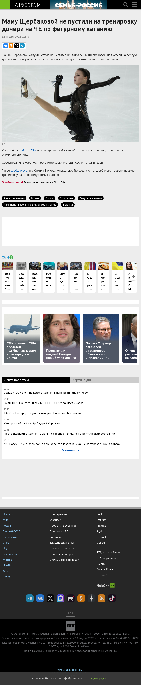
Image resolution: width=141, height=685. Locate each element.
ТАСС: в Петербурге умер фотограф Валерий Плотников (42, 413)
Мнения (8, 559)
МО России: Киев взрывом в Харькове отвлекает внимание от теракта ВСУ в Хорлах (62, 444)
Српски (101, 542)
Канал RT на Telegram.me (30, 598)
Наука (6, 548)
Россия (35, 198)
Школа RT (103, 575)
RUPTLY (101, 563)
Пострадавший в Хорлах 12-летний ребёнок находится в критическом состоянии (59, 433)
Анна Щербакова (14, 198)
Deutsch (101, 520)
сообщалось (18, 170)
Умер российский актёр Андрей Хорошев (32, 423)
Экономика (10, 537)
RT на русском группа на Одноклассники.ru (81, 598)
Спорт (49, 198)
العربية (99, 531)
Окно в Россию (106, 569)
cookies (79, 678)
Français (101, 525)
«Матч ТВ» (28, 150)
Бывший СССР (11, 531)
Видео (6, 577)
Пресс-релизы (58, 514)
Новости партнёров (61, 554)
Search (125, 1)
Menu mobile (135, 1)
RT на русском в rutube (71, 598)
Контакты (55, 537)
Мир (5, 520)
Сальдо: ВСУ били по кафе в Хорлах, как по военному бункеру (46, 392)
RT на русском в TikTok (112, 598)
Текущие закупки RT (62, 542)
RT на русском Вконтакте (40, 598)
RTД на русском (106, 558)
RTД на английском (108, 552)
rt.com (26, 638)
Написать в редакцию (63, 548)
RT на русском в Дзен (91, 598)
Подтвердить (98, 678)
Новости (8, 514)
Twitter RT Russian (50, 598)
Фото (6, 571)
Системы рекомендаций (64, 559)
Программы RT (59, 531)
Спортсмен (66, 198)
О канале (55, 520)
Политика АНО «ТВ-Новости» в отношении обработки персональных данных (70, 651)
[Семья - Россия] (78, 4)
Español (101, 537)
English (101, 514)
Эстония (68, 204)
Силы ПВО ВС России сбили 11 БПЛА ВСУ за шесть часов (44, 403)
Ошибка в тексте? (12, 182)
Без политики (11, 554)
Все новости (70, 450)
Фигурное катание (91, 198)
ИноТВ (7, 565)
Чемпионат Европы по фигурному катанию (30, 204)
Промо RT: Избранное (63, 525)
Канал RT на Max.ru (60, 598)
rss (101, 598)
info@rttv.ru (85, 646)
